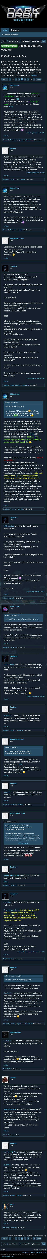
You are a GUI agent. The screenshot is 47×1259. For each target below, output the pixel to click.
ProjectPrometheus (11, 910)
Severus (12, 1024)
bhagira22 (6, 140)
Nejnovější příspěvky (10, 35)
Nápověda (42, 1249)
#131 (21, 764)
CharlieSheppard (15, 385)
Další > (38, 79)
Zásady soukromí (41, 1252)
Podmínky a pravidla (28, 1252)
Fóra (5, 30)
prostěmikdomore (17, 238)
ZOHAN (13, 1077)
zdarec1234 (25, 385)
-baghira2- (20, 140)
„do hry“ (34, 75)
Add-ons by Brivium (8, 1256)
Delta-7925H (14, 607)
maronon (20, 730)
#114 (18, 99)
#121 (11, 107)
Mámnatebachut (8, 959)
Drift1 (12, 1204)
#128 (32, 434)
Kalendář (15, 30)
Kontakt (36, 1249)
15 (34, 79)
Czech (3, 1249)
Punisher (13, 707)
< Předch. (5, 79)
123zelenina (14, 85)
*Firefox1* (13, 140)
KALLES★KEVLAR (17, 813)
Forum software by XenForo (10, 1254)
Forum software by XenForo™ (28, 1254)
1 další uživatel (29, 140)
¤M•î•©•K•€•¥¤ (15, 1032)
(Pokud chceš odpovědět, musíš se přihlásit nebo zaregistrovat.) (26, 1235)
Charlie (13, 148)
